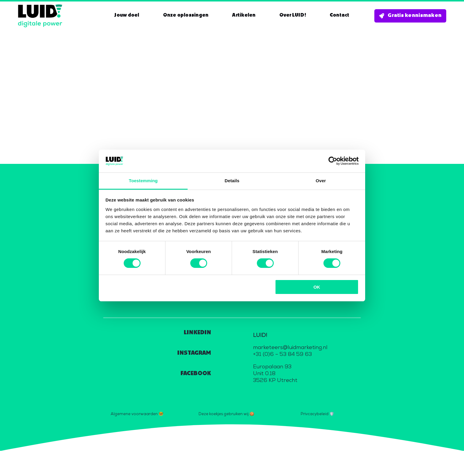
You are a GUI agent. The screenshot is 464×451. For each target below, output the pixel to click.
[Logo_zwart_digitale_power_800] (40, 7)
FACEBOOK (196, 373)
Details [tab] (232, 180)
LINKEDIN (197, 332)
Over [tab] (321, 180)
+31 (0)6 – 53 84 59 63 (282, 354)
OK (316, 287)
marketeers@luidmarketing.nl (290, 348)
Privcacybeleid (314, 414)
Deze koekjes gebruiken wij (224, 414)
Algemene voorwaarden (134, 414)
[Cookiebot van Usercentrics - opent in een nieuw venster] (333, 160)
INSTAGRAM (194, 353)
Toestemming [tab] (143, 180)
